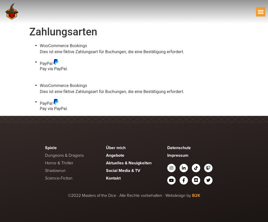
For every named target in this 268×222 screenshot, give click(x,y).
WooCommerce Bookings (63, 46)
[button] (260, 12)
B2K (196, 195)
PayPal (49, 62)
